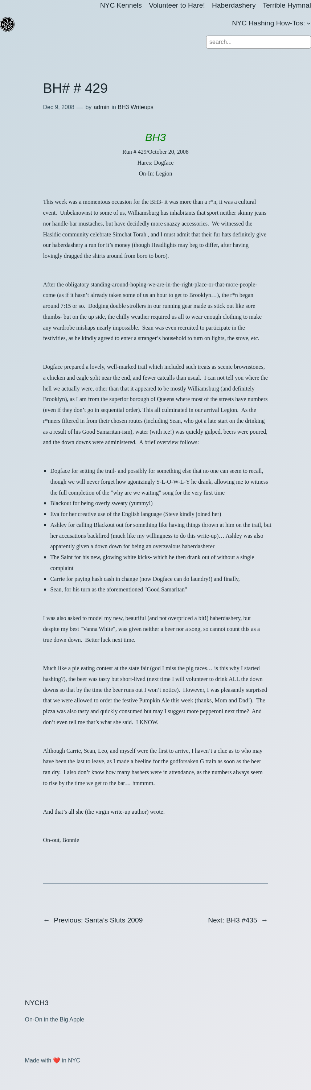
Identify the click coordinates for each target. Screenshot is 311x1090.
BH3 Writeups (135, 107)
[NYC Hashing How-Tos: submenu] (309, 23)
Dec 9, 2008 (58, 107)
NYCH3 (37, 1003)
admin (102, 107)
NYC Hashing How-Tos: (268, 23)
